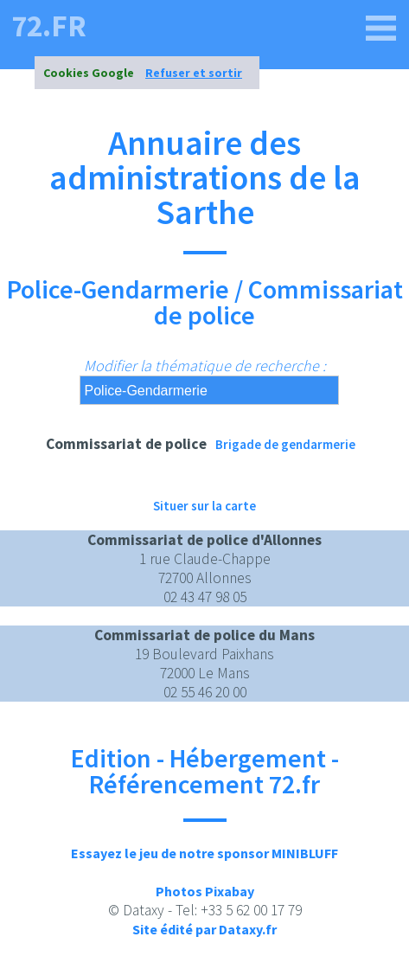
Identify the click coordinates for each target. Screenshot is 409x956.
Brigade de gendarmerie (285, 444)
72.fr (48, 26)
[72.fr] (381, 28)
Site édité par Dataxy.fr (204, 929)
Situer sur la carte (204, 505)
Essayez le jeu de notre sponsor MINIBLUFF (204, 853)
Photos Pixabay (205, 891)
